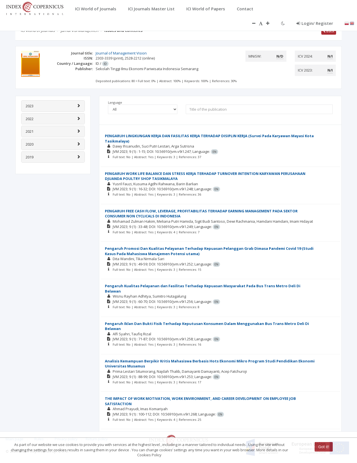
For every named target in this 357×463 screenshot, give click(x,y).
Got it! (323, 446)
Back (328, 31)
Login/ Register (314, 23)
